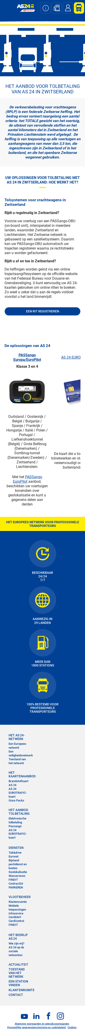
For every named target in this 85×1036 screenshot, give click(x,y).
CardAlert (15, 917)
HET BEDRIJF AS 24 (18, 936)
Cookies (72, 1027)
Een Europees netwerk (17, 745)
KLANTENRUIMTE (21, 990)
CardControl (16, 921)
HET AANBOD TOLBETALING (19, 811)
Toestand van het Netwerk (17, 972)
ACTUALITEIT (18, 964)
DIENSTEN (16, 848)
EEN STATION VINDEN (18, 983)
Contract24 (16, 883)
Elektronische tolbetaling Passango (17, 822)
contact (16, 995)
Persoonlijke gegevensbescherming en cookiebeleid (36, 1027)
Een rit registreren (42, 311)
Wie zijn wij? (16, 943)
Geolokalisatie (18, 872)
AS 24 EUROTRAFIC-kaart (18, 792)
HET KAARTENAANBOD (19, 774)
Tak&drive (15, 852)
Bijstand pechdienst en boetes (18, 864)
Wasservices (17, 876)
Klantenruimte (18, 901)
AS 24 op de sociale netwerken (16, 951)
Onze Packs (16, 800)
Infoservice (16, 913)
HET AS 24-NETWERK (17, 737)
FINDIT (13, 879)
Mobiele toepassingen (17, 907)
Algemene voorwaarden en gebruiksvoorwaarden (42, 1023)
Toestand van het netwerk (17, 761)
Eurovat (13, 856)
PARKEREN (16, 887)
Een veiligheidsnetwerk (21, 753)
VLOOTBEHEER (19, 897)
